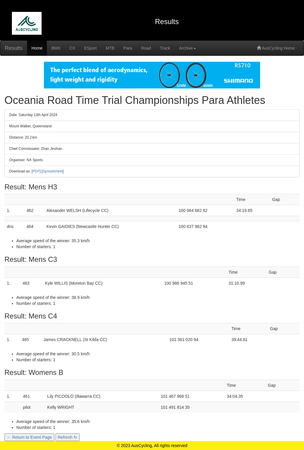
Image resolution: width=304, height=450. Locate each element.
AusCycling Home (276, 48)
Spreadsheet (52, 171)
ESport (90, 48)
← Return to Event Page (29, 437)
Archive (187, 48)
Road (146, 48)
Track (165, 48)
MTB (110, 48)
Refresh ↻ (67, 437)
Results (14, 48)
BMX (55, 48)
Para (128, 48)
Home (36, 48)
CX (72, 48)
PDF (36, 171)
